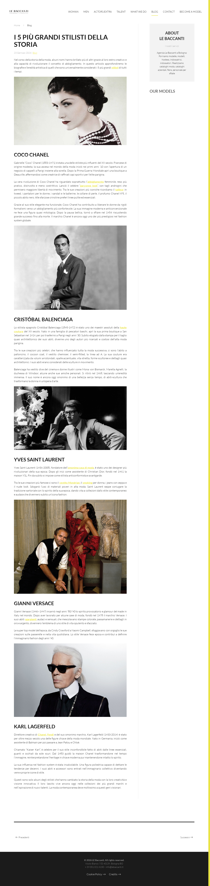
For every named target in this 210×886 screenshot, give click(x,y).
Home (17, 25)
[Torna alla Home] (19, 11)
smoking (87, 483)
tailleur (119, 190)
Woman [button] (73, 11)
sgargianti (30, 619)
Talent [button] (121, 11)
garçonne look (88, 186)
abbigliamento (95, 182)
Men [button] (86, 11)
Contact (169, 11)
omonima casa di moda (81, 468)
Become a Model (191, 11)
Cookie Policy (94, 874)
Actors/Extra (103, 11)
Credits (113, 874)
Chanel (42, 735)
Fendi (50, 735)
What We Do (139, 11)
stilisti (115, 68)
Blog (154, 11)
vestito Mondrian (69, 483)
